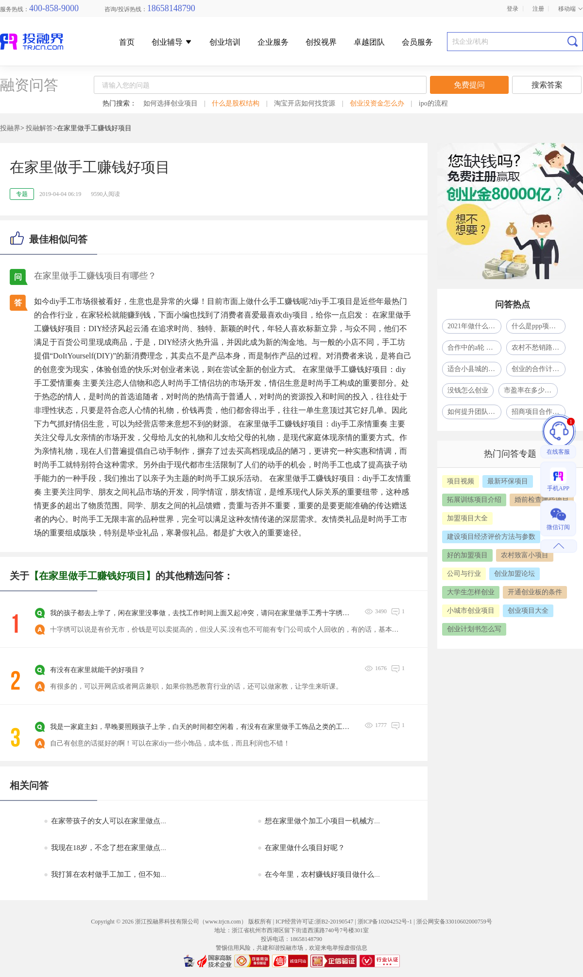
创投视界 (321, 42)
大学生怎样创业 (471, 592)
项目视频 (460, 481)
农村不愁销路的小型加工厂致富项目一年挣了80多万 (539, 347)
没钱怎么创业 (467, 390)
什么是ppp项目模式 (539, 326)
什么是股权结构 (235, 103)
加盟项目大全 (467, 518)
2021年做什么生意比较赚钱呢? (474, 326)
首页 (127, 42)
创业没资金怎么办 (377, 103)
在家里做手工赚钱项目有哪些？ (95, 276)
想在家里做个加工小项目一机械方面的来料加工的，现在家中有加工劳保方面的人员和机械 (406, 821)
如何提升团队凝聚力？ (474, 411)
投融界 (10, 128)
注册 (538, 8)
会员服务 (417, 42)
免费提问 (469, 85)
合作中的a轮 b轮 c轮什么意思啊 (474, 347)
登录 (512, 8)
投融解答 (39, 128)
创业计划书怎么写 (474, 629)
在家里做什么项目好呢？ (301, 848)
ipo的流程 (433, 103)
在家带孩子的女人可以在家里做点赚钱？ (113, 821)
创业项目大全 (528, 610)
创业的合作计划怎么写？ (539, 369)
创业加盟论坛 (514, 573)
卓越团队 (369, 42)
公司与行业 (464, 573)
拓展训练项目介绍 (474, 499)
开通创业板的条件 (535, 592)
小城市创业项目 (471, 610)
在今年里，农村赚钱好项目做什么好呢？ (326, 874)
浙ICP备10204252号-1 (385, 921)
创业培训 (224, 42)
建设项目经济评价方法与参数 (491, 536)
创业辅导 (172, 42)
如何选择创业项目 (170, 103)
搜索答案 (547, 85)
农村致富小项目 (525, 555)
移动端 (570, 8)
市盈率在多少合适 (531, 390)
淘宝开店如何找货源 (304, 103)
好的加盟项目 (467, 555)
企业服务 (273, 42)
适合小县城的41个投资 (474, 369)
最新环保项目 (507, 481)
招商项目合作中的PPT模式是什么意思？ (539, 411)
